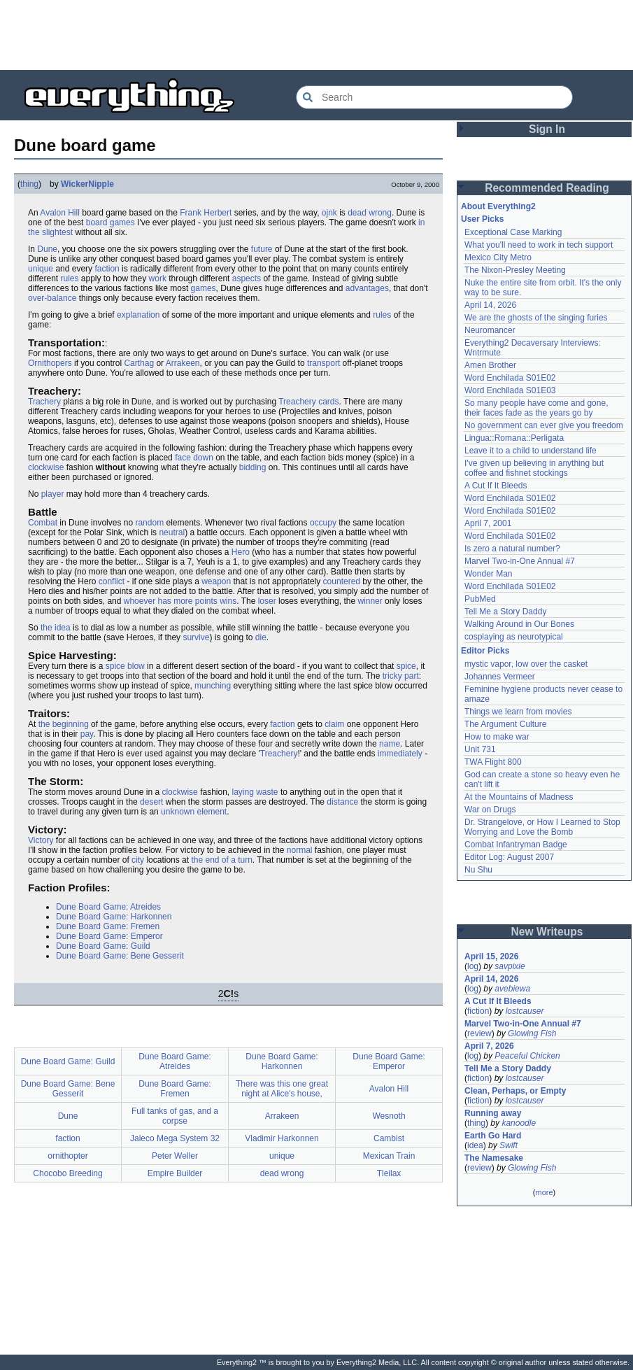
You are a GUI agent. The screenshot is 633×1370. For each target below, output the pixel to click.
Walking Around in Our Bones (519, 624)
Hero (241, 552)
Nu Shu (478, 870)
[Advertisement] (316, 34)
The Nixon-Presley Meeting (515, 270)
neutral (172, 532)
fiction (478, 1011)
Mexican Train (389, 1156)
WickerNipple (87, 184)
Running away (492, 1113)
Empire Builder (175, 1173)
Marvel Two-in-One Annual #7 (519, 561)
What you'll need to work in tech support (538, 245)
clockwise (46, 467)
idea (475, 1145)
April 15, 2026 (491, 956)
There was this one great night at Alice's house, (282, 1089)
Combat (42, 523)
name (389, 744)
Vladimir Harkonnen (281, 1138)
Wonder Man (488, 574)
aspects (246, 278)
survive (196, 637)
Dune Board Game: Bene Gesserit (120, 956)
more (544, 1192)
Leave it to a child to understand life (530, 451)
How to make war (496, 737)
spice (406, 666)
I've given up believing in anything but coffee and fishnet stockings (534, 468)
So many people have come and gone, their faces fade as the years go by (536, 408)
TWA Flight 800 (493, 762)
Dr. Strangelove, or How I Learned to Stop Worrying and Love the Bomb (542, 827)
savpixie (510, 966)
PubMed (480, 599)
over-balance (52, 298)
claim (334, 724)
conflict (112, 581)
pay (86, 734)
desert (151, 802)
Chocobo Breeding (67, 1173)
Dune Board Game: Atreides (108, 907)
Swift (508, 1145)
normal (300, 850)
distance (342, 802)
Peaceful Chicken (527, 1056)
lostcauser (525, 1011)
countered (341, 581)
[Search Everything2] (434, 97)
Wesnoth (388, 1116)
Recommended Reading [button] (547, 188)
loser (267, 601)
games (203, 288)
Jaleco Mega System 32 (175, 1138)
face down (194, 457)
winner (369, 601)
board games (110, 222)
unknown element (194, 812)
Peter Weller (175, 1156)
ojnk (329, 213)
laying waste (255, 792)
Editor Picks (485, 651)
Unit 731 (480, 749)
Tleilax (389, 1173)
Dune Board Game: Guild (103, 946)
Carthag (139, 363)
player (52, 494)
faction (106, 269)
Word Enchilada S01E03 (510, 390)
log (472, 966)
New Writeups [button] (547, 932)
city (137, 860)
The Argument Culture (505, 724)
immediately (400, 753)
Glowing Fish (532, 1033)
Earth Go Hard (492, 1136)
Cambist (389, 1138)
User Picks (482, 219)
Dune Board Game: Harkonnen (113, 916)
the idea (56, 628)
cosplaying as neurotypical (513, 637)
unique (40, 269)
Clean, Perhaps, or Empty (515, 1091)
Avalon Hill (59, 213)
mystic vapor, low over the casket (526, 664)
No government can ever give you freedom (543, 425)
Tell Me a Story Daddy (505, 611)
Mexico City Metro (498, 257)
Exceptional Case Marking (513, 232)
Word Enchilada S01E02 (510, 378)
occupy (323, 523)
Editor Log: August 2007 (509, 857)
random (149, 523)
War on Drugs (490, 809)
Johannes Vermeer (499, 677)
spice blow (125, 666)
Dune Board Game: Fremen (107, 926)
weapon (216, 581)
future (262, 249)
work (157, 278)
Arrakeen (183, 363)
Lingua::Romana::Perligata (514, 438)
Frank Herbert (206, 213)
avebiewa (512, 989)
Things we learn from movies (517, 711)
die (260, 637)
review (479, 1033)
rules (69, 278)
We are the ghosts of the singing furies (536, 318)
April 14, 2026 (490, 305)
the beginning (63, 724)
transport (323, 363)
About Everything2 (498, 206)
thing (29, 184)
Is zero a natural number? (512, 548)
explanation (138, 315)
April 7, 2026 (489, 1046)
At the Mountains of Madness (518, 797)
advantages (367, 288)
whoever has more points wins (180, 601)
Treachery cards (308, 402)
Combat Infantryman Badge (515, 844)
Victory (40, 840)
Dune (47, 249)
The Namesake (493, 1158)
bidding (252, 467)
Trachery (44, 402)
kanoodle (519, 1123)
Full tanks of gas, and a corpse (174, 1116)
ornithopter (67, 1156)
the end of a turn (221, 860)
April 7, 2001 (487, 523)
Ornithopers (50, 363)
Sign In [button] (547, 129)
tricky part (401, 676)
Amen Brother (490, 365)
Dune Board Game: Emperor (109, 936)
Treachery (279, 753)
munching (212, 686)
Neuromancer (489, 330)
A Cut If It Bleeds (495, 485)
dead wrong (370, 213)
